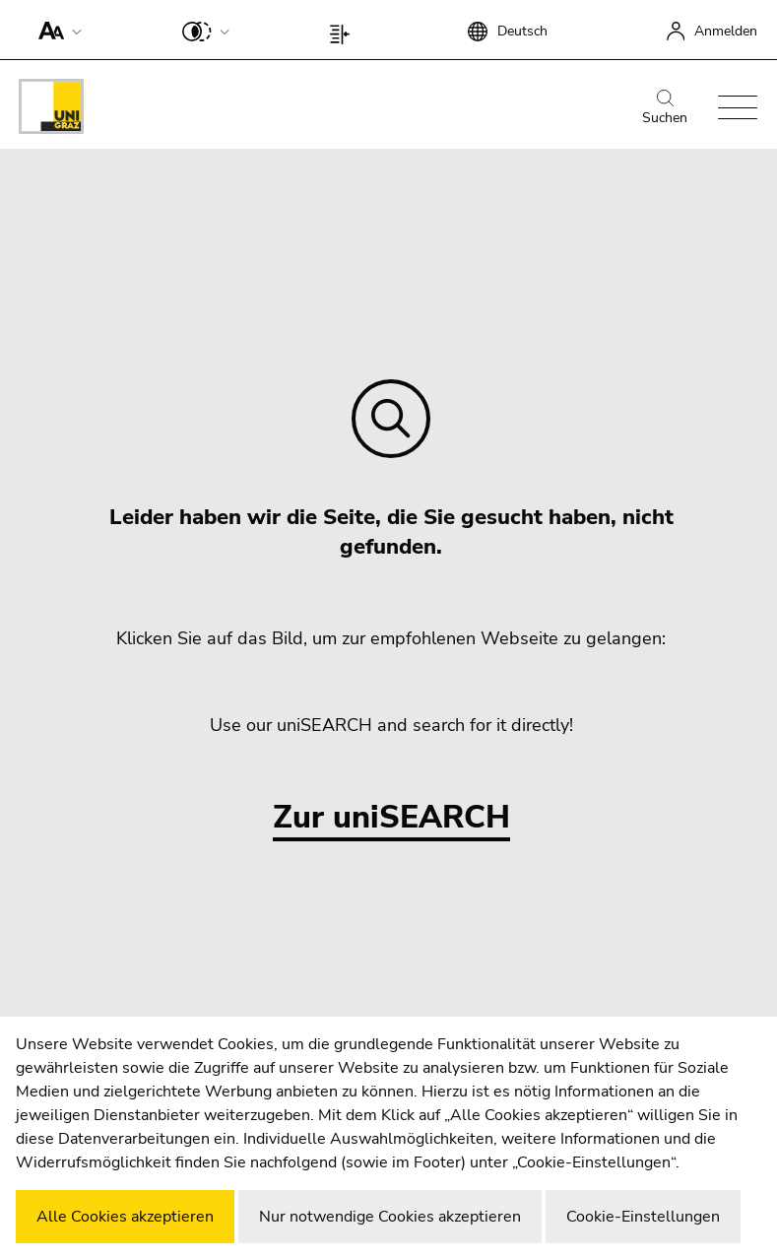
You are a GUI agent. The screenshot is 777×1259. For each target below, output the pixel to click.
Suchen (664, 108)
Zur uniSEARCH (391, 818)
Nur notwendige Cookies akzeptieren (390, 1216)
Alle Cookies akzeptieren (125, 1216)
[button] (56, 29)
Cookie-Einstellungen (643, 1216)
